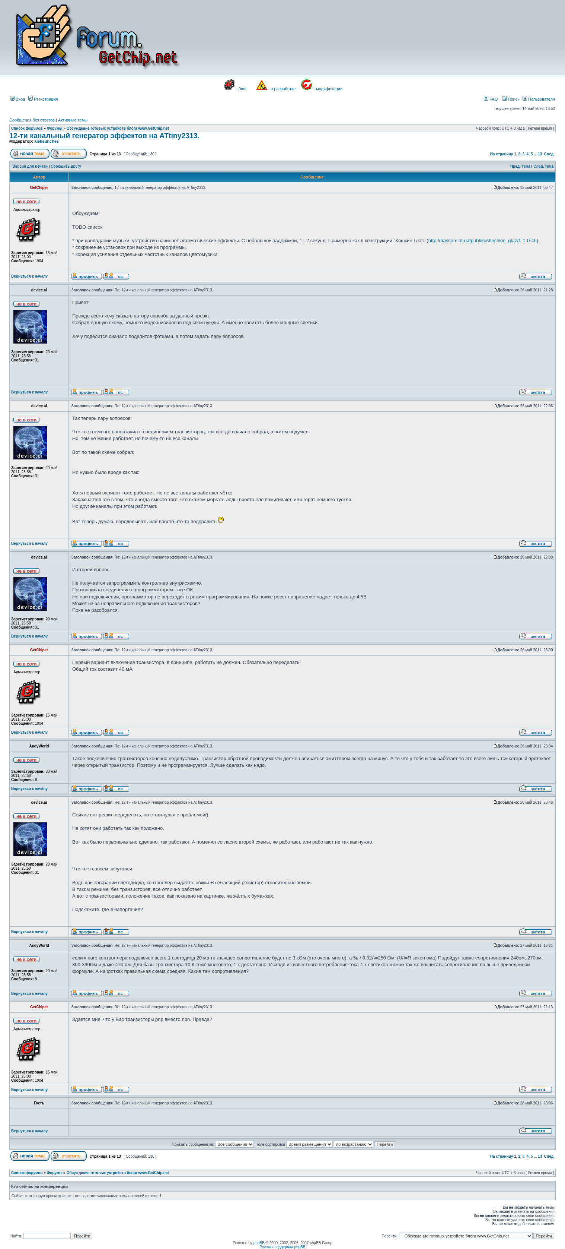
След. (549, 154)
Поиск (510, 99)
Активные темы (72, 120)
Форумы (55, 128)
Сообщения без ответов (32, 120)
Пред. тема (520, 166)
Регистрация (43, 99)
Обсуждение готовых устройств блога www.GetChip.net (118, 128)
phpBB (259, 1243)
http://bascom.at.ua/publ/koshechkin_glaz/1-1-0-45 (482, 240)
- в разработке (282, 88)
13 (540, 154)
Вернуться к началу (29, 276)
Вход (17, 99)
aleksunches (46, 141)
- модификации (327, 88)
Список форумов (27, 128)
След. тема (543, 166)
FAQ (491, 99)
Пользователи (539, 99)
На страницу (501, 154)
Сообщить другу (66, 166)
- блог (241, 88)
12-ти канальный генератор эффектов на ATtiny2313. (104, 136)
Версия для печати (30, 166)
